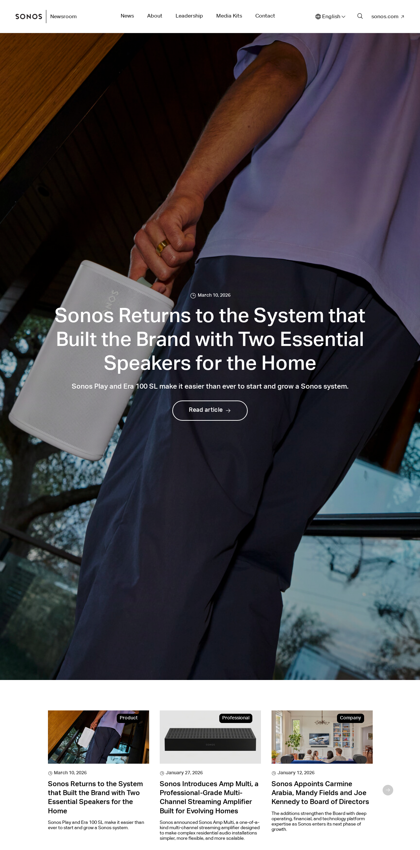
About (154, 16)
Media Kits (229, 16)
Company (350, 718)
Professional (235, 718)
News (127, 16)
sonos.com (385, 16)
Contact (265, 16)
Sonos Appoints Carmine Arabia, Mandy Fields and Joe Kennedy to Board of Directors (320, 793)
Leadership (189, 16)
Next (388, 790)
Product (129, 718)
